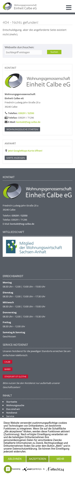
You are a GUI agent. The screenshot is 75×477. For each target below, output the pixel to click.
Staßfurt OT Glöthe (15, 376)
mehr (60, 459)
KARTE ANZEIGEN (15, 157)
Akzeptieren (37, 459)
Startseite (11, 401)
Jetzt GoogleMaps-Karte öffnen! (25, 150)
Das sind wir (13, 409)
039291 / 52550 (26, 113)
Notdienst (11, 412)
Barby (7, 369)
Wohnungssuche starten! (22, 129)
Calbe (7, 361)
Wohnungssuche (15, 405)
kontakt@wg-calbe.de (28, 122)
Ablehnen (14, 459)
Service (10, 416)
